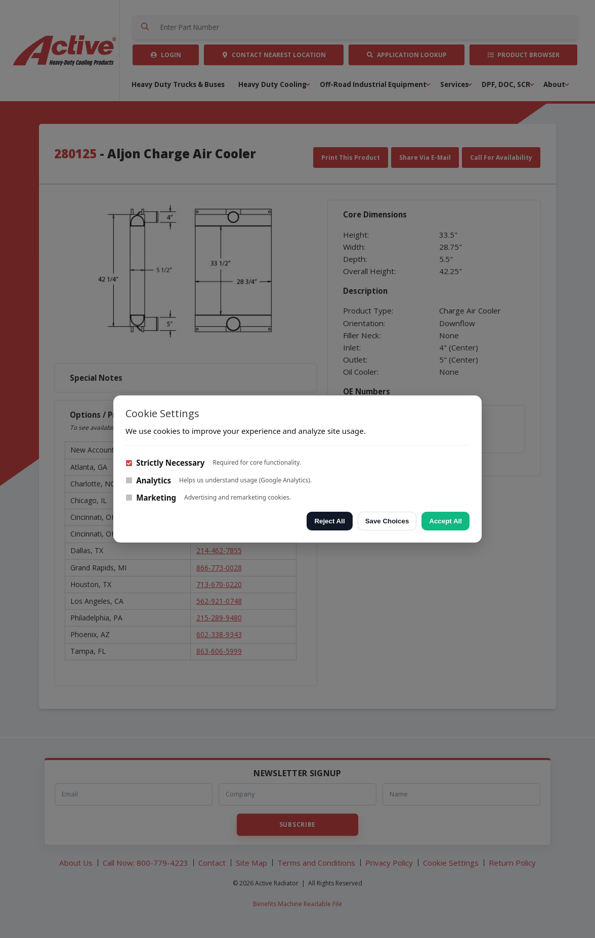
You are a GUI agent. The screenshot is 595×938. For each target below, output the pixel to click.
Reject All (329, 521)
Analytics (148, 480)
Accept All (445, 521)
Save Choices (387, 521)
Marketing (150, 498)
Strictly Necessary (164, 463)
